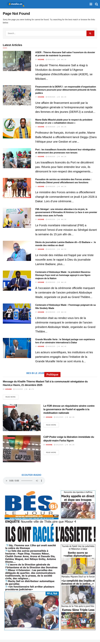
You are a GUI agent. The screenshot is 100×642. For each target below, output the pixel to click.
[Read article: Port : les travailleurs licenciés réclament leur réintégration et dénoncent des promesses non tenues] (17, 158)
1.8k (71, 417)
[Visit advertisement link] (50, 560)
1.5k (63, 97)
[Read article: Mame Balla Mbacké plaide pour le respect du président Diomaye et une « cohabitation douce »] (17, 128)
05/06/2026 (50, 59)
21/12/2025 (18, 389)
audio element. (24, 480)
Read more (12, 397)
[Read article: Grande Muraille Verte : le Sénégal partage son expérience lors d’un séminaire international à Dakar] (17, 348)
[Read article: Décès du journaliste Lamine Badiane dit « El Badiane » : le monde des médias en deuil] (17, 251)
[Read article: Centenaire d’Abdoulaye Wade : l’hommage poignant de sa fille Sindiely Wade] (17, 313)
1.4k (63, 59)
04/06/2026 (50, 186)
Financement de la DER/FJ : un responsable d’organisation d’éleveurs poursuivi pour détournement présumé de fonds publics (65, 90)
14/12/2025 (58, 445)
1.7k (31, 389)
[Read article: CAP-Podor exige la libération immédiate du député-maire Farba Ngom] (22, 448)
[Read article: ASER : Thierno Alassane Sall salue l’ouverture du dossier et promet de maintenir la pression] (17, 61)
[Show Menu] (91, 4)
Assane (41, 59)
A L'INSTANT (10, 407)
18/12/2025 (58, 417)
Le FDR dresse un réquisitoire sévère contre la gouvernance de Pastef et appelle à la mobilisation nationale (69, 409)
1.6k (71, 445)
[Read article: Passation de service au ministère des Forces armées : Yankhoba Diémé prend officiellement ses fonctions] (17, 188)
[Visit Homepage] (14, 4)
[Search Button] (96, 4)
